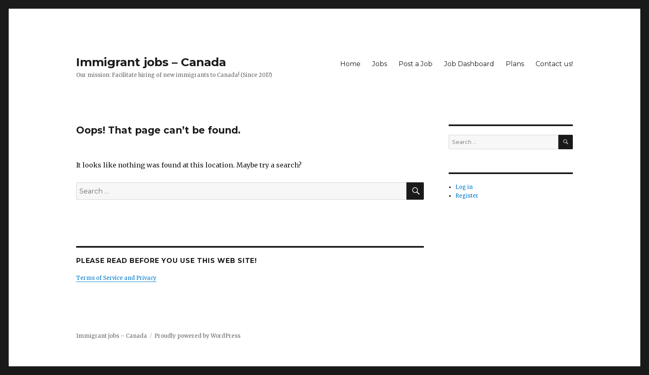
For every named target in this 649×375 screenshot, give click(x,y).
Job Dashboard (469, 64)
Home (350, 64)
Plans (515, 64)
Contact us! (554, 64)
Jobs (379, 64)
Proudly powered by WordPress (197, 335)
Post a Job (416, 64)
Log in (464, 187)
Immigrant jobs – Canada (151, 62)
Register (466, 195)
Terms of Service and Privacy (116, 278)
